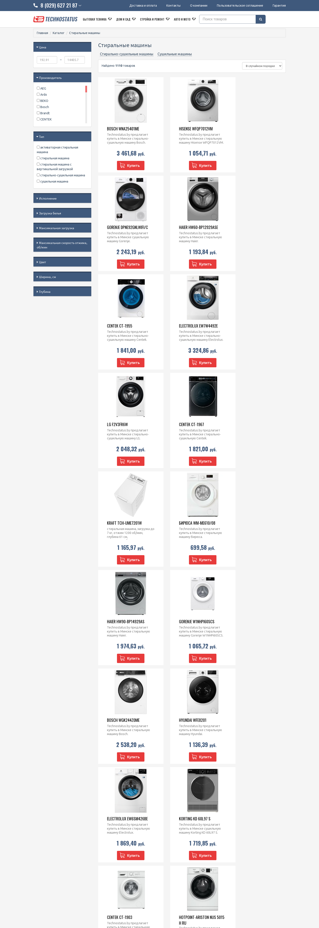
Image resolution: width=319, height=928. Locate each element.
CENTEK (44, 119)
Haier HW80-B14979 (248, 723)
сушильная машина (52, 181)
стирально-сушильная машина (61, 175)
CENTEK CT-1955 (180, 227)
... (138, 773)
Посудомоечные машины (181, 855)
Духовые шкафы (175, 838)
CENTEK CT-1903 (180, 621)
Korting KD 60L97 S (119, 621)
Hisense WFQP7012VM (185, 128)
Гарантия (279, 5)
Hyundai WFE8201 (182, 523)
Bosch (43, 107)
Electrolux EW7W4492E (252, 227)
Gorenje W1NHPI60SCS (250, 424)
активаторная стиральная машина (57, 150)
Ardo (42, 94)
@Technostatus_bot (121, 860)
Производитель (50, 78)
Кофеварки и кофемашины (182, 861)
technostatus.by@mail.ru (124, 850)
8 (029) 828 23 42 (119, 832)
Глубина (45, 292)
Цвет (42, 262)
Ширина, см (47, 277)
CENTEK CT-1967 (180, 326)
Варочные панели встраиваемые (187, 844)
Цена (42, 47)
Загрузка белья (50, 213)
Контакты (173, 5)
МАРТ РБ (230, 908)
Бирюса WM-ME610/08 (121, 424)
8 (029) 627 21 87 (119, 838)
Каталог (58, 33)
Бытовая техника (95, 19)
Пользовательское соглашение (240, 5)
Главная (42, 33)
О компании (198, 5)
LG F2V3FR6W (113, 326)
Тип (41, 137)
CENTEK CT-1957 (115, 723)
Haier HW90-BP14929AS (187, 424)
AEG (41, 88)
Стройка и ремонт (152, 19)
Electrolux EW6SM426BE (253, 523)
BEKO (42, 101)
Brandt (43, 113)
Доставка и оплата (143, 5)
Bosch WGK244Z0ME (119, 523)
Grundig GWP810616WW (187, 723)
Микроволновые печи (179, 832)
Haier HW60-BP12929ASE (122, 227)
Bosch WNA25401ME (119, 128)
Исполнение (47, 198)
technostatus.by (118, 844)
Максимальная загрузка (56, 228)
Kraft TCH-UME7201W (250, 326)
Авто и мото (182, 19)
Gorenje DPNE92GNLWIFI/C (253, 128)
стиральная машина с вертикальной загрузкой (55, 167)
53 (146, 774)
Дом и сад (123, 19)
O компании (42, 844)
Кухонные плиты (175, 850)
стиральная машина (53, 158)
